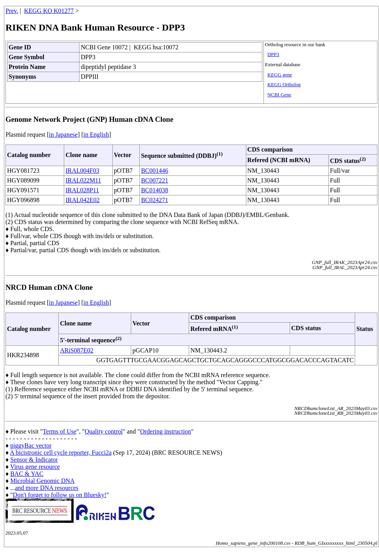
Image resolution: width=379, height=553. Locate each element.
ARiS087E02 (76, 350)
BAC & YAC (26, 473)
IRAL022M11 (83, 180)
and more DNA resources (46, 487)
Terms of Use (59, 431)
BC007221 (154, 180)
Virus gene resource (35, 466)
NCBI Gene (279, 95)
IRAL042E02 (82, 200)
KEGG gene (279, 75)
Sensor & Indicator (34, 459)
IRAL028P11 (82, 190)
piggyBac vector (30, 445)
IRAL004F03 (82, 170)
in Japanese (63, 134)
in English (96, 134)
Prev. (11, 10)
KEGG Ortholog (284, 84)
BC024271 (154, 200)
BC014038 (154, 190)
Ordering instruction (165, 431)
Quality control (104, 431)
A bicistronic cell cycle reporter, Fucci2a (61, 452)
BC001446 (154, 170)
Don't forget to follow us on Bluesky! (59, 495)
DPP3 (273, 54)
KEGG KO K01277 (49, 10)
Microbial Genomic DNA (42, 480)
